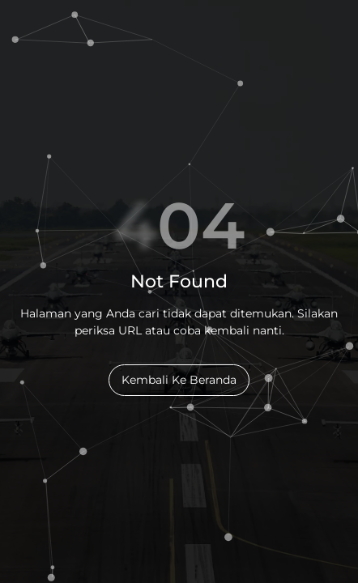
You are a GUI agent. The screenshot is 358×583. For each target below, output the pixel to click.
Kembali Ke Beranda (179, 379)
